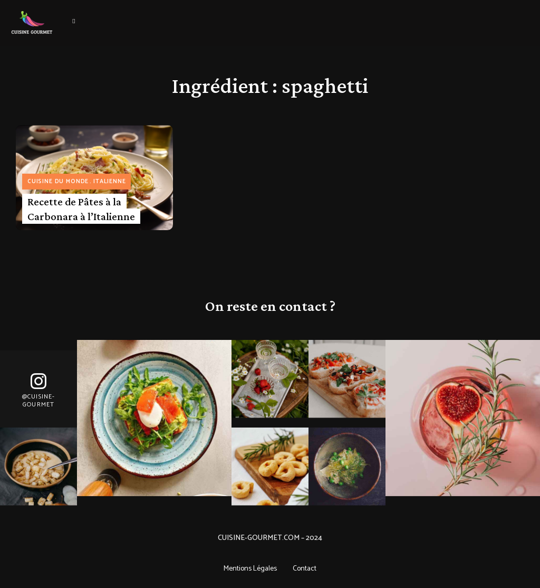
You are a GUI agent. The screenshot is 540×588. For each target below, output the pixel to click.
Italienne (109, 181)
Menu (73, 21)
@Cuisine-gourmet (38, 401)
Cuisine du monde (58, 181)
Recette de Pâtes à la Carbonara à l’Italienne (81, 208)
